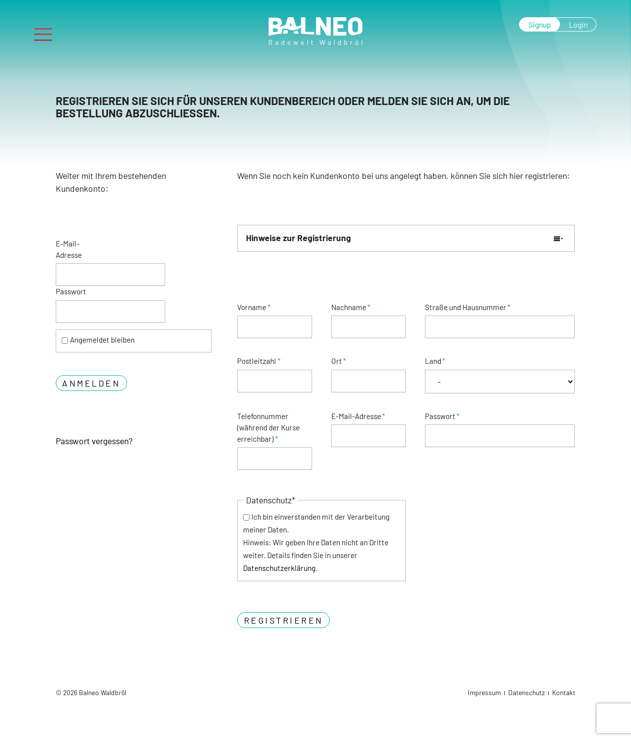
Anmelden (91, 383)
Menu (47, 31)
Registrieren (283, 620)
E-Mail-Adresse (69, 249)
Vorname (253, 307)
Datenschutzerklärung (279, 568)
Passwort (71, 291)
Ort (338, 360)
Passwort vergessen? (94, 441)
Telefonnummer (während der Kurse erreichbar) (268, 427)
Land (435, 360)
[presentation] (500, 506)
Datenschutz (526, 692)
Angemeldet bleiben (102, 339)
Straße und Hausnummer (467, 307)
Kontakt (563, 692)
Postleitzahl (258, 360)
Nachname (350, 307)
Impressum (484, 692)
